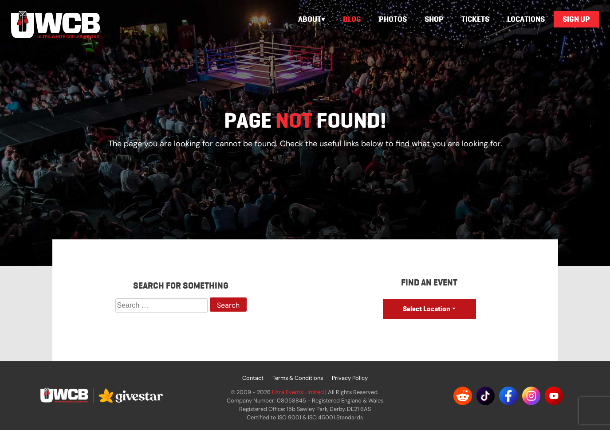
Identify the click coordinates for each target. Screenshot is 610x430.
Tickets (475, 19)
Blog (352, 19)
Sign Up (576, 19)
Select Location (426, 309)
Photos (393, 19)
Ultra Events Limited (298, 392)
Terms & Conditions (297, 378)
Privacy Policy (350, 378)
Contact (253, 378)
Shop (434, 19)
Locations (526, 19)
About (309, 19)
